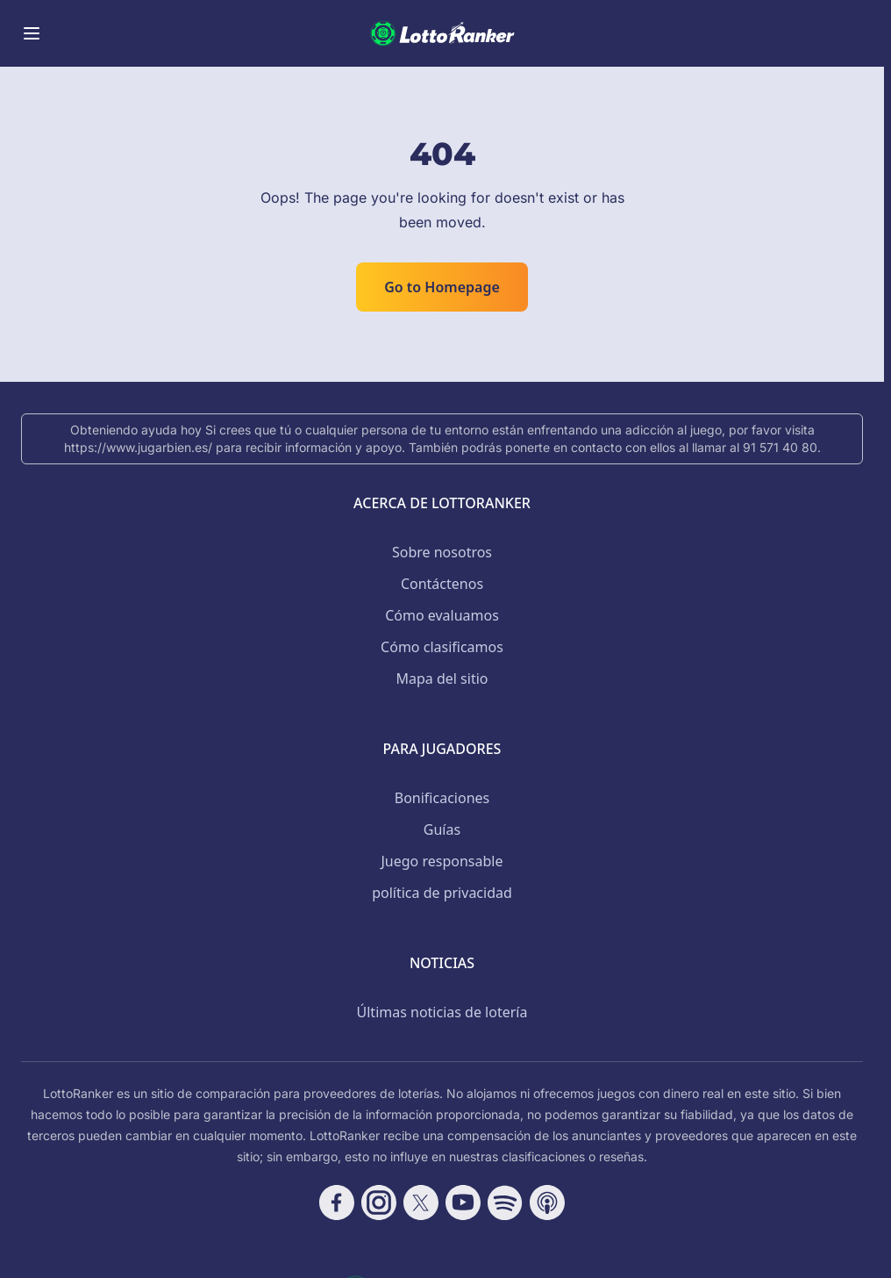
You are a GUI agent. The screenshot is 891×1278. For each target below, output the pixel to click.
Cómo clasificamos (442, 647)
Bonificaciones (442, 798)
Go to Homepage (442, 287)
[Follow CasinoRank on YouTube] (463, 1202)
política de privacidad (442, 892)
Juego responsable (442, 861)
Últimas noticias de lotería (442, 1012)
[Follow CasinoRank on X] (420, 1202)
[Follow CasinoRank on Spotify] (505, 1202)
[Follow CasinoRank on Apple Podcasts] (547, 1202)
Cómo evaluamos (442, 615)
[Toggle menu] (31, 33)
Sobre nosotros (442, 552)
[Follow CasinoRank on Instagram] (378, 1202)
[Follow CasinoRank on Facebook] (336, 1202)
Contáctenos (442, 583)
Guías (442, 829)
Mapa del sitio (442, 678)
